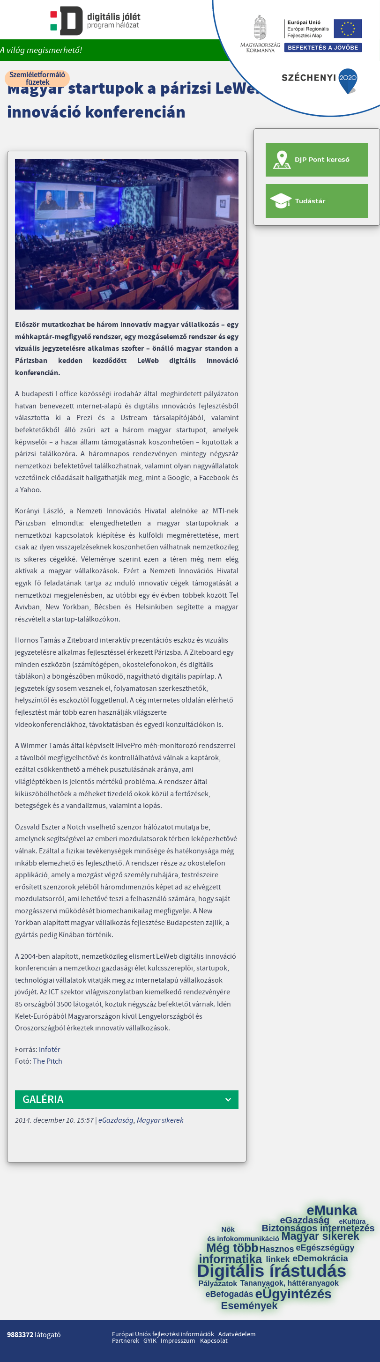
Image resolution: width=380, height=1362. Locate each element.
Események (249, 1306)
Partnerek (125, 1341)
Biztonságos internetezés (318, 1228)
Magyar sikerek (160, 1120)
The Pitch (47, 1061)
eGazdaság (116, 1120)
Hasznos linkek (280, 1254)
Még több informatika (230, 1253)
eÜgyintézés (293, 1294)
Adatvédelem (237, 1334)
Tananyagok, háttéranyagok (289, 1283)
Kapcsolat (214, 1341)
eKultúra (352, 1221)
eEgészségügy (325, 1248)
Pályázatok (218, 1284)
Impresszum (178, 1341)
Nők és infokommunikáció (243, 1234)
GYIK (149, 1341)
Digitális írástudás (272, 1271)
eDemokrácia (320, 1258)
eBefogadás (229, 1294)
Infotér (49, 1049)
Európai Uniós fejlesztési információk (163, 1334)
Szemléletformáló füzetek (37, 78)
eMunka (332, 1210)
